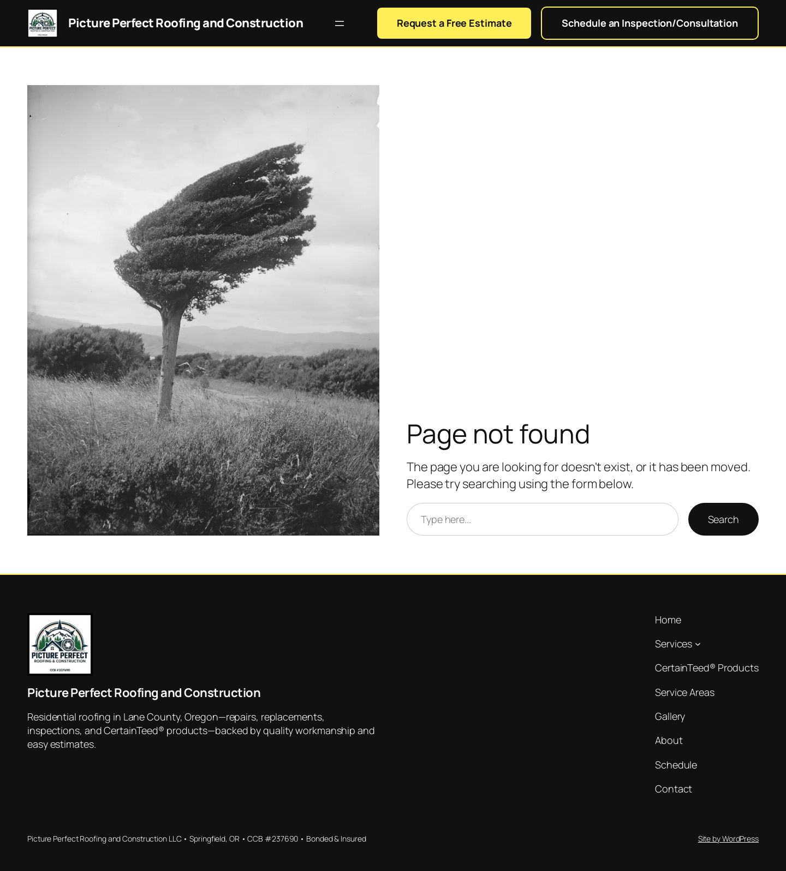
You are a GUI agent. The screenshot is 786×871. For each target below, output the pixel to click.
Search (723, 519)
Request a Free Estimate (454, 22)
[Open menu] (339, 23)
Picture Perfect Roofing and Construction (185, 23)
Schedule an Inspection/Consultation (650, 22)
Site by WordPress (728, 838)
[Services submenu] (698, 644)
